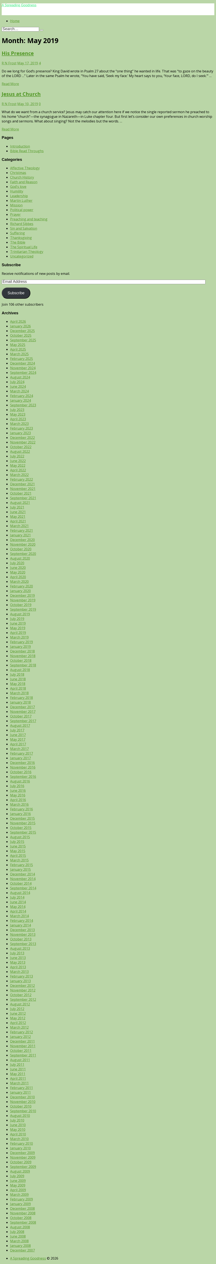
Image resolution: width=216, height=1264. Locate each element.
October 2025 (20, 335)
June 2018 (18, 679)
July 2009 (17, 1176)
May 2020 (17, 572)
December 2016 (22, 762)
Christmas (18, 172)
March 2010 (19, 1139)
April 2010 (18, 1134)
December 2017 (22, 707)
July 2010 (17, 1120)
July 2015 (17, 841)
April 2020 (18, 577)
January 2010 (20, 1148)
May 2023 (17, 414)
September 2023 (23, 405)
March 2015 (19, 860)
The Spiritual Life (23, 247)
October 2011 (20, 1050)
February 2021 (21, 530)
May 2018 (17, 683)
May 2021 (17, 516)
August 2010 (20, 1115)
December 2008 (22, 1208)
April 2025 (18, 349)
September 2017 (23, 721)
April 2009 (18, 1190)
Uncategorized (21, 256)
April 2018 (18, 688)
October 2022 (20, 447)
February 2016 (21, 809)
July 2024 (17, 382)
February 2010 (21, 1143)
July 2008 (17, 1231)
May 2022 (17, 465)
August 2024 (20, 377)
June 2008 (18, 1236)
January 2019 (20, 646)
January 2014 (20, 925)
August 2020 (20, 558)
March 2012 (19, 1027)
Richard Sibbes (21, 223)
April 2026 (18, 321)
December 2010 (22, 1097)
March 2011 (19, 1083)
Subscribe (16, 293)
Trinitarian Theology (26, 251)
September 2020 (23, 553)
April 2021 (18, 521)
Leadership (19, 196)
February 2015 (21, 865)
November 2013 (22, 934)
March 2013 (19, 971)
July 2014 (17, 897)
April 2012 (18, 1022)
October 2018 (20, 660)
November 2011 (22, 1046)
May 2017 (17, 739)
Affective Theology (25, 168)
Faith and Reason (23, 182)
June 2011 (18, 1069)
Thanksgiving (21, 237)
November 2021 (22, 488)
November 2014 (22, 878)
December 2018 (22, 651)
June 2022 (18, 460)
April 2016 (18, 799)
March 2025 (19, 354)
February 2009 (21, 1199)
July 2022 (17, 456)
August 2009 (20, 1171)
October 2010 (20, 1106)
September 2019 (23, 609)
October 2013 (20, 939)
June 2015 (18, 846)
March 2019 (19, 637)
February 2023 (21, 428)
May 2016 (17, 795)
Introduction (20, 146)
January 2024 (20, 400)
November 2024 (22, 368)
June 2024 (18, 386)
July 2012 (17, 1008)
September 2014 (23, 888)
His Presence (18, 53)
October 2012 (20, 995)
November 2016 (22, 767)
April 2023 (18, 419)
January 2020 (20, 591)
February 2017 (21, 753)
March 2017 (19, 748)
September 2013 (23, 943)
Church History (22, 177)
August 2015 (20, 837)
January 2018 (20, 702)
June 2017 (18, 734)
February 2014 (21, 920)
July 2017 (17, 730)
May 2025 (17, 344)
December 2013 (22, 930)
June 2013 (18, 957)
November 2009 (22, 1157)
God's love (18, 186)
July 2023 (17, 409)
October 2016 (20, 772)
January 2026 (20, 326)
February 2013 (21, 976)
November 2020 (22, 544)
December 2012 (22, 985)
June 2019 (18, 623)
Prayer (15, 214)
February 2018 (21, 697)
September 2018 (23, 665)
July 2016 (17, 786)
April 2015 (18, 855)
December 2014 (22, 874)
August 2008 (20, 1227)
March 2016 (19, 804)
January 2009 (20, 1204)
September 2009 (23, 1166)
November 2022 (22, 442)
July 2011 (17, 1064)
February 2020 (21, 586)
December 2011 (22, 1041)
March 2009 (19, 1194)
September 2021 (23, 498)
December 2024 (22, 363)
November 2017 (22, 711)
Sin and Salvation (23, 228)
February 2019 (21, 642)
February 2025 (21, 358)
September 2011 (23, 1055)
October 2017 (20, 716)
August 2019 (20, 614)
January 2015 (20, 869)
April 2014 (18, 911)
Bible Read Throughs (27, 151)
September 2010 (23, 1111)
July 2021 (17, 507)
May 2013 (17, 962)
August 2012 (20, 1004)
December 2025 (22, 330)
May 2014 (17, 906)
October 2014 (20, 883)
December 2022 (22, 437)
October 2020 (20, 549)
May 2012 (17, 1018)
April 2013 (18, 967)
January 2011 (20, 1092)
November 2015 (22, 823)
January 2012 (20, 1036)
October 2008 (20, 1217)
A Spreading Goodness (19, 5)
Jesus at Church (21, 93)
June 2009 (18, 1180)
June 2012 (18, 1013)
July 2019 (17, 618)
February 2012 (21, 1032)
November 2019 (22, 600)
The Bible (17, 242)
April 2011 (18, 1078)
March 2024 (19, 391)
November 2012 (22, 990)
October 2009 (20, 1162)
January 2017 (20, 758)
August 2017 (20, 725)
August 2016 (20, 781)
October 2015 (20, 827)
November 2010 (22, 1101)
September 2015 (23, 832)
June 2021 (18, 512)
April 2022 (18, 470)
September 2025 (23, 340)
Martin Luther (21, 200)
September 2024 (23, 372)
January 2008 (20, 1245)
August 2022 (20, 451)
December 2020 (22, 539)
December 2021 (22, 484)
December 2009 (22, 1152)
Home (15, 21)
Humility (16, 191)
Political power (21, 210)
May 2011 (17, 1073)
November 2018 (22, 656)
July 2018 (17, 674)
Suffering (17, 233)
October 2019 (20, 604)
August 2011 (20, 1060)
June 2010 (18, 1125)
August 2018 (20, 669)
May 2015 (17, 851)
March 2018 (19, 693)
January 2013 (20, 981)
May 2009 (17, 1185)
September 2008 (23, 1222)
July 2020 (17, 563)
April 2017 (18, 744)
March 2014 (19, 916)
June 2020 (18, 567)
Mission (16, 205)
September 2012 (23, 999)
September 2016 (23, 776)
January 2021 (20, 535)
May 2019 (17, 628)
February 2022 (21, 479)
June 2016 (18, 790)
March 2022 (19, 474)
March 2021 (19, 526)
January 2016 (20, 813)
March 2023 (19, 423)
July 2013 (17, 953)
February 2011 (21, 1087)
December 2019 (22, 595)
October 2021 (20, 493)
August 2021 (20, 502)
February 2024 (21, 395)
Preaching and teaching (28, 219)
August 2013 (20, 948)
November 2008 (22, 1213)
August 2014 (20, 892)
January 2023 (20, 433)
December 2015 (22, 818)
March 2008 (19, 1241)
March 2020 (19, 581)
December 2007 (22, 1250)
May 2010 (17, 1129)
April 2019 (18, 632)
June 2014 (18, 902)
